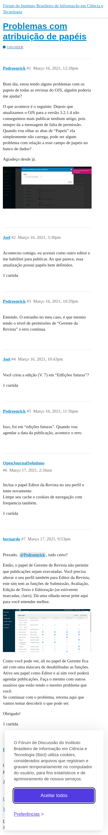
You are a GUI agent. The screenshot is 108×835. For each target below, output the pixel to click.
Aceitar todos (54, 795)
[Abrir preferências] (29, 814)
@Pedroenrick (32, 555)
